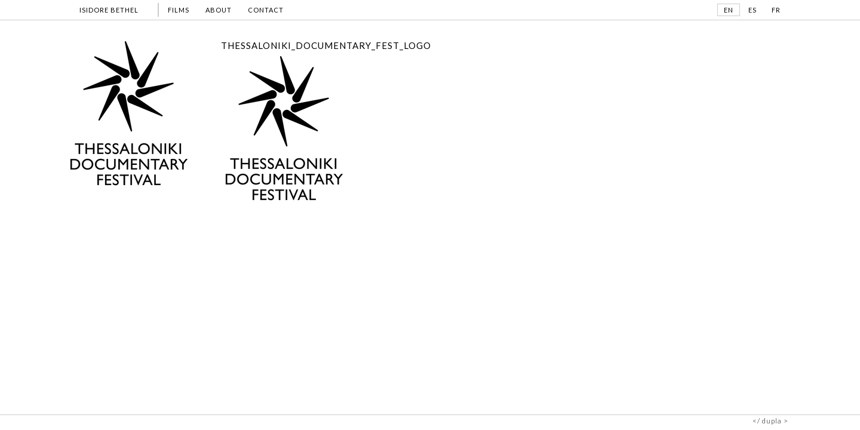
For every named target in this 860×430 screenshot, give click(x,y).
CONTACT (266, 10)
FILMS (178, 10)
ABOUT (218, 10)
